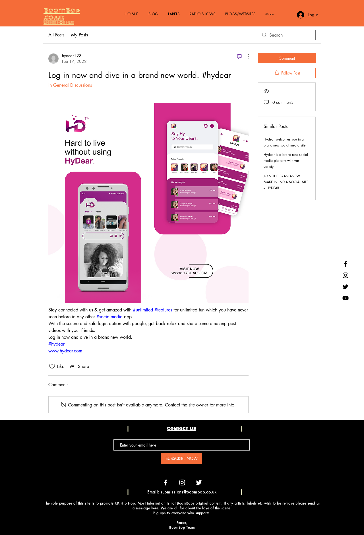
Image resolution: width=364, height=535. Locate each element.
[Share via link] (79, 366)
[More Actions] (245, 56)
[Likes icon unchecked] (52, 366)
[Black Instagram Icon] (345, 275)
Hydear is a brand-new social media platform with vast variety (286, 160)
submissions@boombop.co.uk (188, 492)
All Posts (56, 35)
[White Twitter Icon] (199, 482)
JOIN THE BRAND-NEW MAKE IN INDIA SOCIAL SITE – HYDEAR (286, 181)
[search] (287, 35)
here (154, 508)
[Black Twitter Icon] (345, 286)
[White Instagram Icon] (182, 482)
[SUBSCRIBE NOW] (181, 458)
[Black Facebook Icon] (345, 264)
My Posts (79, 35)
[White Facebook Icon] (165, 482)
